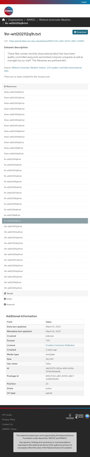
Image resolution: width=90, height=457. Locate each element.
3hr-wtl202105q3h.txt (13, 249)
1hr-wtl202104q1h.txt (13, 176)
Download (80, 32)
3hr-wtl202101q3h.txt (13, 226)
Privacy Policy (8, 419)
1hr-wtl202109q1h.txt (13, 204)
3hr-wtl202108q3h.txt (13, 265)
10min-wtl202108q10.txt (14, 131)
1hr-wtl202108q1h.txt (13, 198)
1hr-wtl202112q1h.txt (16, 23)
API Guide (7, 414)
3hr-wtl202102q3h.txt (13, 232)
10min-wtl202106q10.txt (14, 120)
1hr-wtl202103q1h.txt (12, 170)
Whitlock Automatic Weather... (55, 19)
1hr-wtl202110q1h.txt (12, 209)
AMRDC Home (9, 429)
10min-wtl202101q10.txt (14, 92)
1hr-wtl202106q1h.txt (13, 187)
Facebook (9, 304)
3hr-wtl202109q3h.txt (13, 271)
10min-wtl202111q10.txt (13, 148)
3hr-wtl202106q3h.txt (13, 254)
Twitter (8, 299)
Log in (84, 2)
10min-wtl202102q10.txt (14, 97)
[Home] (3, 19)
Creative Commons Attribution (60, 345)
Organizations (15, 19)
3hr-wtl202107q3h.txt (13, 260)
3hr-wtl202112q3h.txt (13, 288)
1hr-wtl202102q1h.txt (12, 165)
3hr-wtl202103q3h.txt (13, 237)
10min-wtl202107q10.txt (14, 125)
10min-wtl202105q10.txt (14, 114)
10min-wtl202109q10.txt (14, 137)
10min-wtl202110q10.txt (14, 142)
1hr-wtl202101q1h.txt (12, 159)
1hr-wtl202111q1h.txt (12, 215)
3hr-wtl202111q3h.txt (12, 282)
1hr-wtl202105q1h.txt (12, 181)
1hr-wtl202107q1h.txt (12, 193)
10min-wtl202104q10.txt (14, 109)
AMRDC (31, 19)
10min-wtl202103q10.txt (14, 103)
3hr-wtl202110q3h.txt (13, 277)
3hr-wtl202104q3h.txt (13, 243)
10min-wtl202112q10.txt (14, 153)
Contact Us (7, 424)
